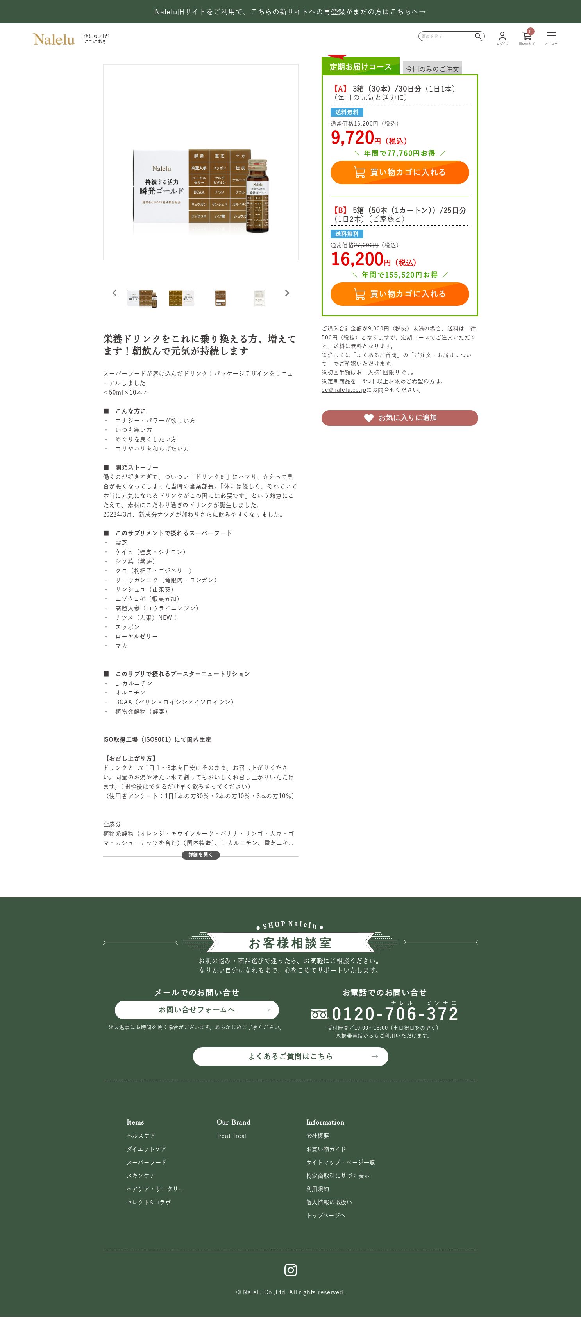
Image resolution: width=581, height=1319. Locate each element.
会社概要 (318, 1137)
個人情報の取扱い (331, 1204)
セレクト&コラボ (150, 1204)
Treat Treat (231, 1137)
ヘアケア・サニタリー (157, 1191)
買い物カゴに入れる (400, 172)
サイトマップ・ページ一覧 (343, 1164)
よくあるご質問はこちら (290, 1057)
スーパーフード (148, 1164)
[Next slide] (287, 293)
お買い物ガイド (327, 1150)
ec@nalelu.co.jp (344, 390)
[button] (142, 293)
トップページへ (327, 1218)
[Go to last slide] (115, 293)
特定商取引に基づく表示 (340, 1177)
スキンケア (142, 1177)
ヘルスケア (142, 1137)
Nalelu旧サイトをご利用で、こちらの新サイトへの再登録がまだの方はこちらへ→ (290, 11)
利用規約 (318, 1191)
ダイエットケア (148, 1150)
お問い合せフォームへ (196, 1010)
